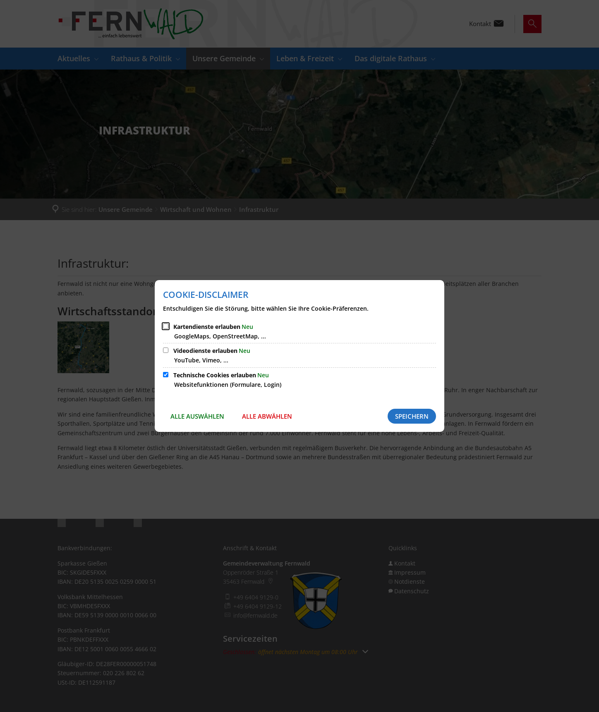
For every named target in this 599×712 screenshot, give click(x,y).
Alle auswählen (197, 416)
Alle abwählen (267, 416)
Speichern (412, 416)
